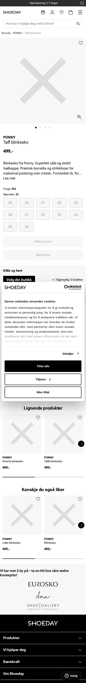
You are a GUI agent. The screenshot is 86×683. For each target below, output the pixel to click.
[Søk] (78, 23)
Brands (6, 33)
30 (10, 215)
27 (43, 203)
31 (27, 215)
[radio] (10, 202)
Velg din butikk (19, 280)
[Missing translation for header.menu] (80, 12)
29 (76, 203)
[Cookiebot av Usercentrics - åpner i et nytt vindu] (64, 287)
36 (27, 227)
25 (10, 203)
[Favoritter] (61, 12)
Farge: (9, 188)
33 (59, 215)
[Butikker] (43, 12)
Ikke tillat (43, 392)
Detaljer (68, 353)
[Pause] (82, 3)
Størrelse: (9, 194)
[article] (22, 439)
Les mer (9, 178)
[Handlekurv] (70, 12)
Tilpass (43, 379)
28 (59, 203)
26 (27, 203)
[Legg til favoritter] (80, 43)
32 (43, 215)
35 (10, 227)
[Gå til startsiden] (12, 12)
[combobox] (40, 23)
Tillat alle (43, 366)
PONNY (17, 33)
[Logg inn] (52, 12)
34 (76, 215)
